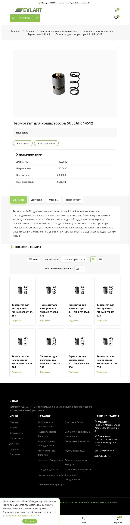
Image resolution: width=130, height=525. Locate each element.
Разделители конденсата (78, 470)
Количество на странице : (59, 268)
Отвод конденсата (48, 470)
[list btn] (100, 259)
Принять (30, 521)
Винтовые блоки (74, 422)
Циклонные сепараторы (51, 485)
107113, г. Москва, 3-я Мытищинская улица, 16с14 (106, 442)
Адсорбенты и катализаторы (45, 424)
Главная (13, 422)
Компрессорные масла (77, 441)
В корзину (23, 143)
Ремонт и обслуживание (51, 475)
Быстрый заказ (46, 143)
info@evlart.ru (103, 456)
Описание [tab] (18, 199)
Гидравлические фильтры (47, 434)
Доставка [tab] (36, 199)
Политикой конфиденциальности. (22, 515)
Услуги (13, 427)
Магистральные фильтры (46, 453)
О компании (16, 438)
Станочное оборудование (73, 477)
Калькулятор (16, 433)
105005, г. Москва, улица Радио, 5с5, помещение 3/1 (70, 3)
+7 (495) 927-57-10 (105, 450)
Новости (14, 449)
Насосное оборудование (51, 460)
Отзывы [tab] (53, 199)
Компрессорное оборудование (46, 443)
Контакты (14, 454)
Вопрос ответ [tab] (73, 199)
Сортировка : (52, 259)
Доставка (14, 443)
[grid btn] (93, 259)
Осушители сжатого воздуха (76, 462)
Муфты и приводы (75, 451)
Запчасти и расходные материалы (77, 434)
